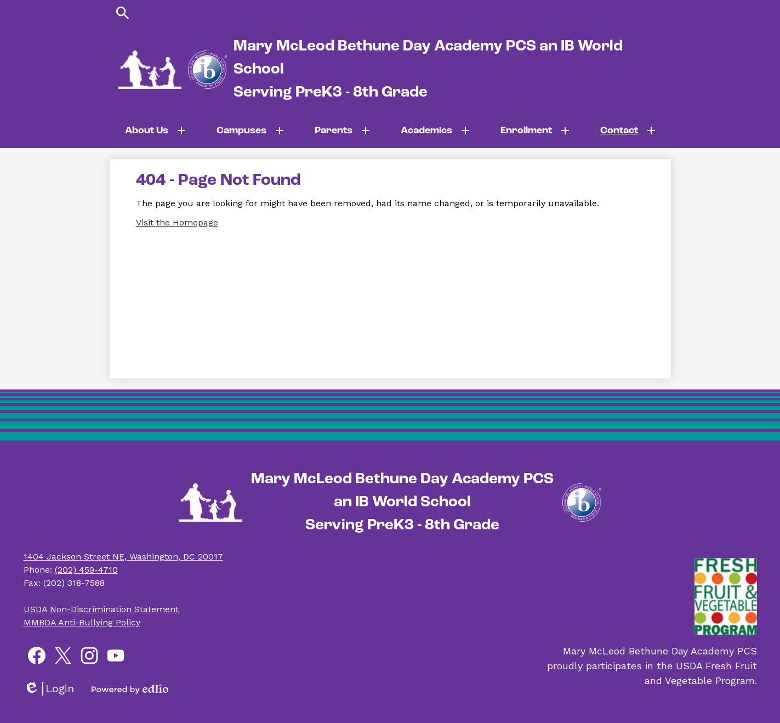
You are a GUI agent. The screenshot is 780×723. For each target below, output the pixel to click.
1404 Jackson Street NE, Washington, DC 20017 (123, 556)
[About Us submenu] (155, 130)
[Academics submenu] (435, 130)
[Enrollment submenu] (535, 130)
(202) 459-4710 (86, 569)
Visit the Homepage (177, 222)
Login (49, 689)
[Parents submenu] (342, 130)
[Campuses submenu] (250, 130)
